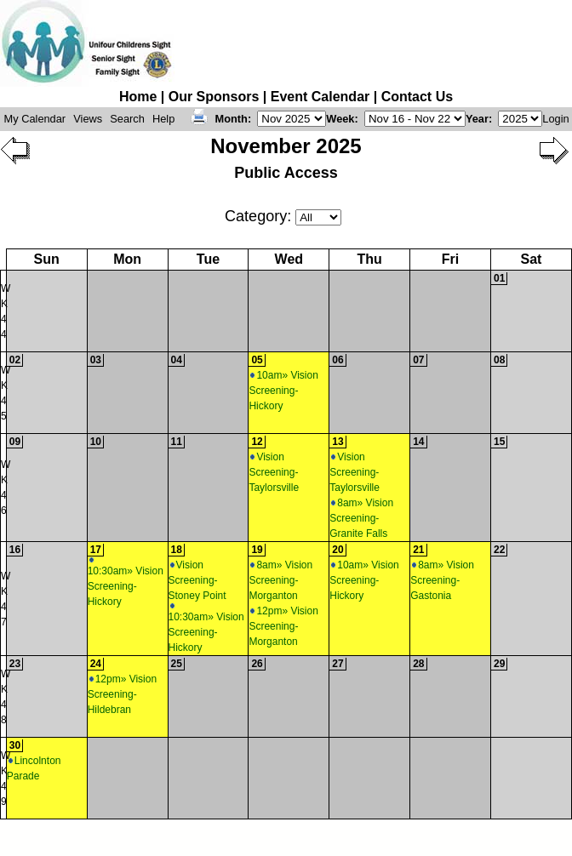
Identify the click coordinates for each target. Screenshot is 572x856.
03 (95, 360)
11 (176, 442)
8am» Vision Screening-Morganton (280, 580)
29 (499, 664)
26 (256, 664)
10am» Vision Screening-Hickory (283, 390)
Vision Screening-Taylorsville (274, 472)
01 (499, 278)
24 (95, 664)
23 (14, 664)
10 (95, 442)
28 (418, 664)
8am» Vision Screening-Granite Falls (361, 518)
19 (256, 550)
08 (499, 360)
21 (418, 550)
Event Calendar (320, 96)
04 (176, 360)
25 (176, 664)
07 (418, 360)
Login (555, 118)
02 (14, 360)
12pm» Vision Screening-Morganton (283, 626)
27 (337, 664)
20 (337, 550)
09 (14, 442)
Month (231, 118)
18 (176, 550)
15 (499, 442)
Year (477, 118)
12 (256, 442)
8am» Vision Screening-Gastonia (442, 580)
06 (337, 360)
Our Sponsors (214, 96)
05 (256, 360)
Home (138, 96)
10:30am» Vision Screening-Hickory (125, 582)
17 (95, 550)
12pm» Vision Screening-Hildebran (122, 694)
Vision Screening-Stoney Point (197, 580)
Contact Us (417, 96)
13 (337, 442)
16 (14, 550)
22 (499, 550)
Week (340, 118)
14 (418, 442)
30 (14, 745)
